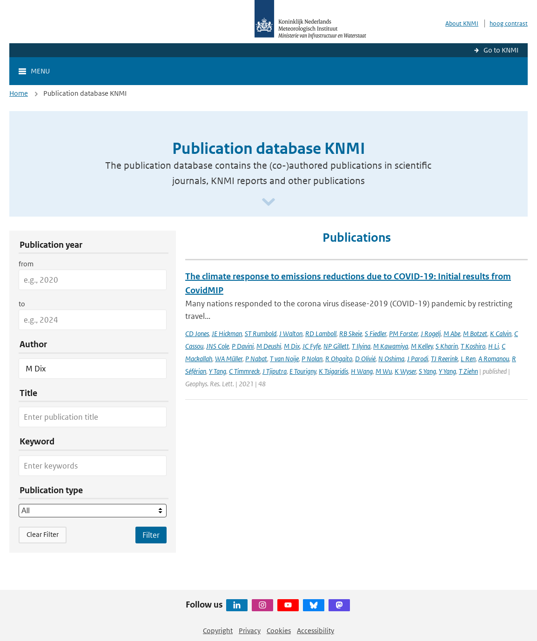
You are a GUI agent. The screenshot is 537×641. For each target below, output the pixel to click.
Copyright (218, 630)
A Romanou (493, 358)
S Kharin (447, 346)
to (22, 303)
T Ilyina (361, 346)
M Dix (292, 346)
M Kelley (422, 346)
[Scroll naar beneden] (268, 202)
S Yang (427, 371)
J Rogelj (431, 333)
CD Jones (197, 333)
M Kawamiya (390, 346)
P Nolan (312, 358)
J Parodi (417, 358)
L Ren (468, 358)
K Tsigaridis (333, 371)
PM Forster (403, 333)
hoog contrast (509, 23)
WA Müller (228, 358)
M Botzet (475, 333)
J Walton (290, 333)
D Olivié (365, 358)
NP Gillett (336, 346)
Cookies (279, 630)
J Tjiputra (274, 371)
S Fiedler (375, 333)
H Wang (362, 371)
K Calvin (500, 333)
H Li (493, 346)
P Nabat (256, 358)
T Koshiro (473, 346)
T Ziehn (468, 371)
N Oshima (391, 358)
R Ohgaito (338, 358)
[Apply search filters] (151, 535)
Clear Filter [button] (43, 534)
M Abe (451, 333)
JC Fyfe (311, 346)
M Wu (384, 371)
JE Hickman (227, 333)
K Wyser (405, 371)
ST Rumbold (260, 333)
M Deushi (268, 346)
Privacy (250, 630)
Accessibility (315, 630)
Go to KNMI (500, 50)
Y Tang (217, 371)
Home (18, 93)
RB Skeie (350, 333)
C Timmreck (244, 371)
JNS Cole (217, 346)
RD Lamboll (320, 333)
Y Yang (447, 371)
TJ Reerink (444, 358)
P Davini (243, 346)
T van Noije (284, 358)
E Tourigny (302, 371)
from (26, 263)
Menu (40, 70)
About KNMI (461, 23)
